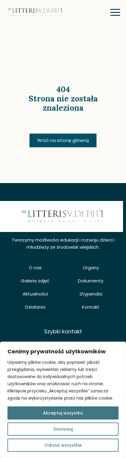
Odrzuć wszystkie (63, 445)
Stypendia (91, 294)
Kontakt (90, 307)
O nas (35, 267)
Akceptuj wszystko (63, 413)
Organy (91, 267)
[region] (63, 400)
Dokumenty (90, 281)
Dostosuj (63, 429)
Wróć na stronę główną (63, 140)
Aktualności (35, 294)
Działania (35, 307)
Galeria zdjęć (35, 281)
